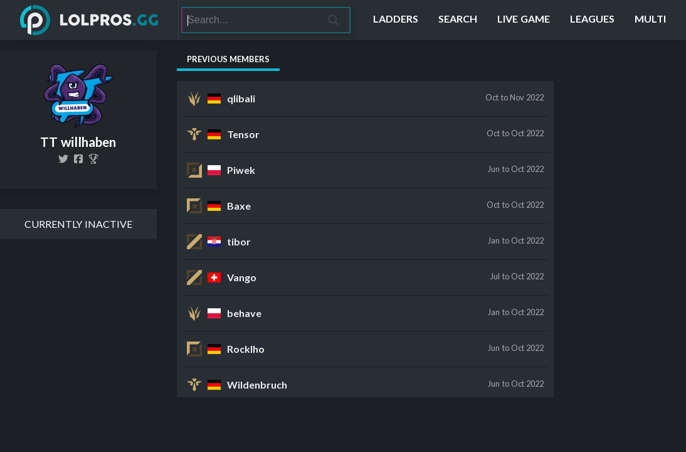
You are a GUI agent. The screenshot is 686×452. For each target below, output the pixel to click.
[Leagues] (592, 20)
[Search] (250, 20)
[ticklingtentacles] (78, 159)
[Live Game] (523, 20)
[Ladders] (395, 20)
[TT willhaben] (93, 159)
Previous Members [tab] (228, 59)
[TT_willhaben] (63, 159)
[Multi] (650, 20)
